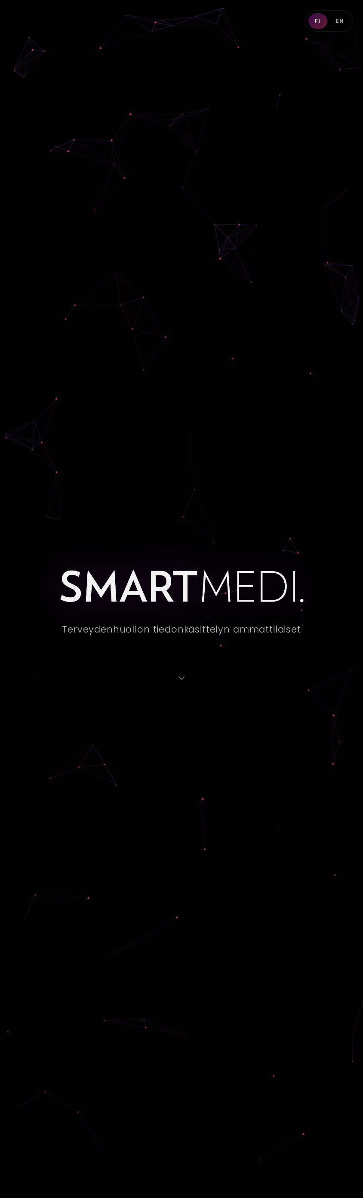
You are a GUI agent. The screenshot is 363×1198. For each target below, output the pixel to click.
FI (317, 21)
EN (340, 21)
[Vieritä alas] (181, 678)
